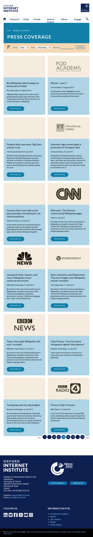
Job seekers (55, 519)
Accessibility (76, 532)
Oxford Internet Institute (13, 532)
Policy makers (56, 525)
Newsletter (78, 483)
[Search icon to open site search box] (87, 19)
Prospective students (59, 514)
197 (73, 437)
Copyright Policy (65, 532)
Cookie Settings (52, 532)
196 (68, 437)
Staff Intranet (57, 483)
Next (87, 438)
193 (54, 437)
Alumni (53, 516)
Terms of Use (31, 532)
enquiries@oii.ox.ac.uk (20, 495)
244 (82, 437)
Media (52, 522)
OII (9, 31)
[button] (5, 19)
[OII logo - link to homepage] (11, 11)
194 (59, 437)
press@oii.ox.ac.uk (17, 497)
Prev (39, 438)
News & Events (21, 31)
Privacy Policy (41, 532)
